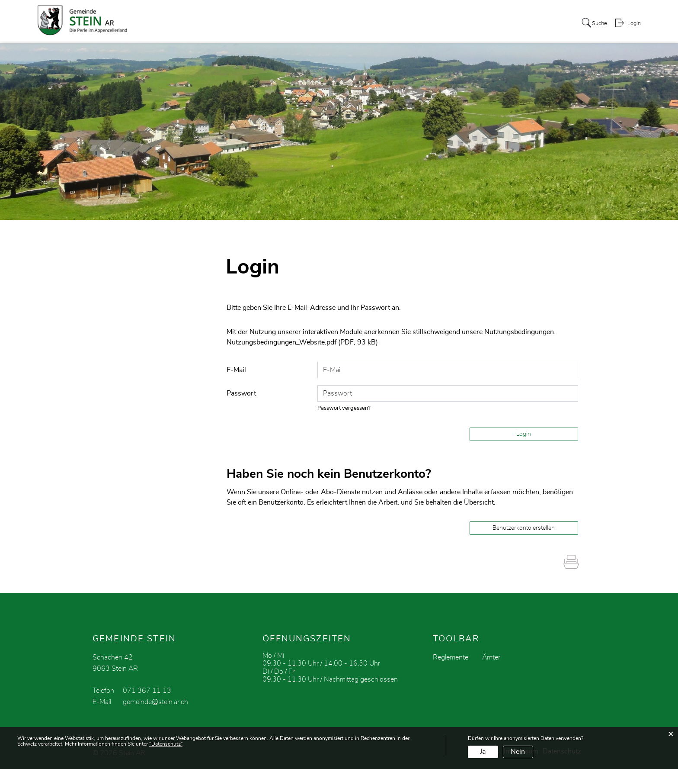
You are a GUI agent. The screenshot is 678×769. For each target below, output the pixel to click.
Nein (518, 751)
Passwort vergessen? (344, 408)
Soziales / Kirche (516, 23)
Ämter (491, 656)
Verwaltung (302, 23)
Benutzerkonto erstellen (524, 527)
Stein (236, 23)
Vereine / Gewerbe (405, 23)
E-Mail (236, 369)
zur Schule (348, 23)
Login (633, 24)
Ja (483, 751)
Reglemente (450, 656)
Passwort (241, 392)
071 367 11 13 (147, 690)
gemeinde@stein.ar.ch (155, 701)
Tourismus (462, 23)
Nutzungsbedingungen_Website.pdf (281, 342)
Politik (264, 23)
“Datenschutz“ (165, 743)
